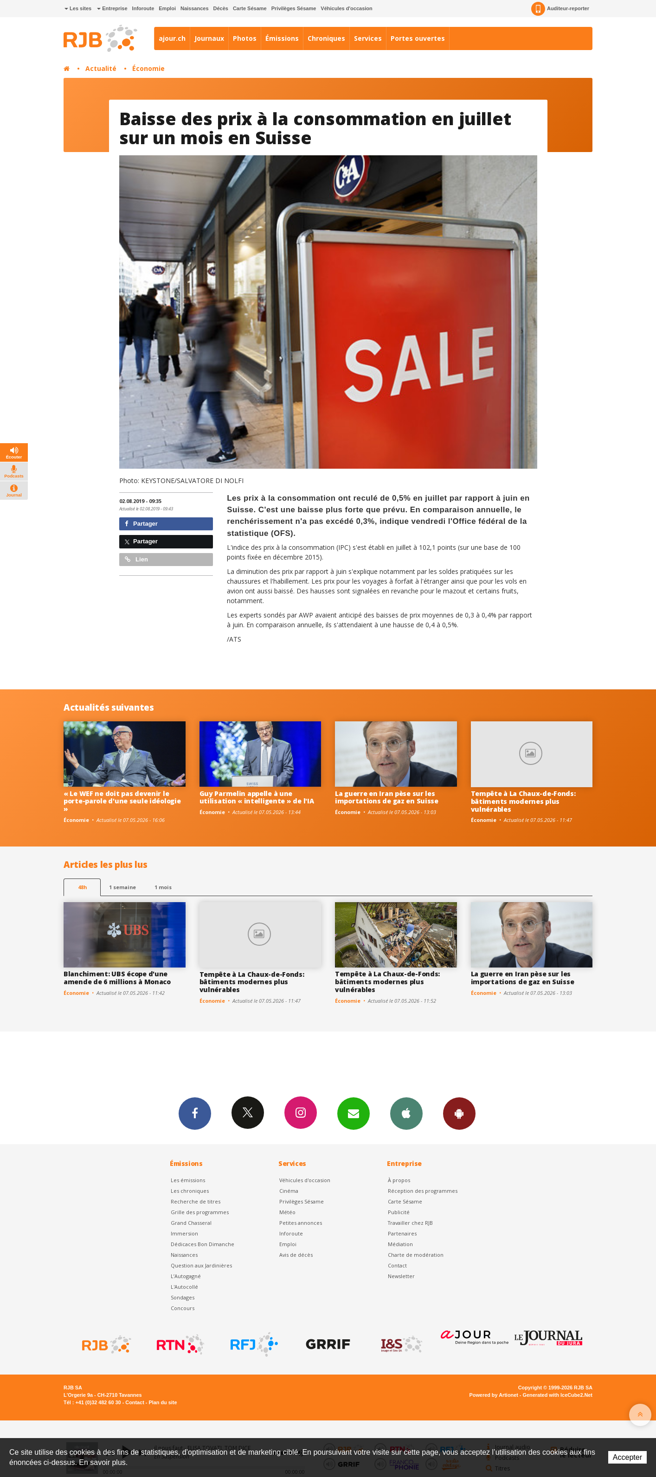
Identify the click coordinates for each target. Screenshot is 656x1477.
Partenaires (402, 1233)
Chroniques (326, 38)
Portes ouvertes (418, 38)
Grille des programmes (200, 1212)
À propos (399, 1180)
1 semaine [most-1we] (122, 887)
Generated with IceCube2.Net (557, 1395)
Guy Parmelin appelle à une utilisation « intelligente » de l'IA (256, 797)
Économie (148, 68)
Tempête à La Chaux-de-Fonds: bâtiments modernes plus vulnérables (523, 801)
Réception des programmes (422, 1191)
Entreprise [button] (112, 8)
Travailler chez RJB (410, 1223)
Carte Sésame (250, 8)
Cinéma (288, 1191)
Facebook (195, 1113)
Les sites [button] (77, 8)
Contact (397, 1265)
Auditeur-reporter (560, 9)
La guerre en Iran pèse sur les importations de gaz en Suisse (386, 797)
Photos (245, 38)
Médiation (400, 1244)
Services (368, 38)
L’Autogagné (186, 1276)
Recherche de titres (195, 1201)
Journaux (209, 38)
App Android (459, 1113)
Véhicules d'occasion (346, 8)
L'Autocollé (184, 1287)
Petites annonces (300, 1223)
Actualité (100, 68)
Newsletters (353, 1113)
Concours (182, 1308)
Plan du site (162, 1402)
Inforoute (143, 8)
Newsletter (401, 1276)
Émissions (282, 38)
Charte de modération (416, 1255)
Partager (141, 523)
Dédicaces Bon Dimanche (202, 1244)
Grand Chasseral (191, 1223)
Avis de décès (296, 1255)
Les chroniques (190, 1191)
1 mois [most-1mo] (163, 887)
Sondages (182, 1297)
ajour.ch (172, 38)
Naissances (194, 8)
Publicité (399, 1212)
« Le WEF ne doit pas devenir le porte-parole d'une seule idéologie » (122, 801)
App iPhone (406, 1113)
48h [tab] (82, 887)
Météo (287, 1212)
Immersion (184, 1233)
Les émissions (188, 1180)
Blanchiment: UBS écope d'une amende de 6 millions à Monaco (117, 977)
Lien (136, 559)
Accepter (627, 1457)
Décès (220, 8)
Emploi (167, 8)
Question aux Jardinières (201, 1265)
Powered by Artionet (493, 1395)
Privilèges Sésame (293, 8)
